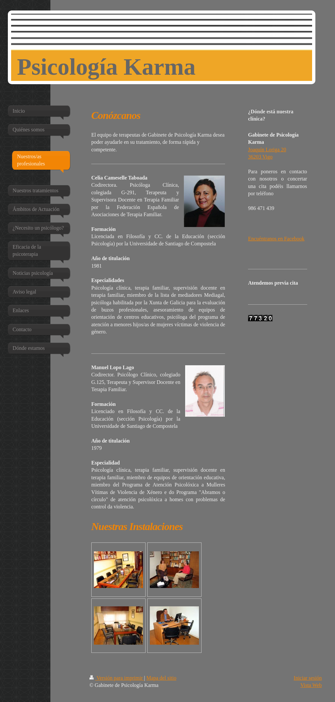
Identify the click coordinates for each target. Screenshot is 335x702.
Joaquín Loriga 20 (267, 149)
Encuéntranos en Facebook (276, 238)
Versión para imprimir (116, 678)
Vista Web (311, 685)
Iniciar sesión (308, 678)
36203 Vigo (260, 157)
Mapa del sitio (161, 678)
